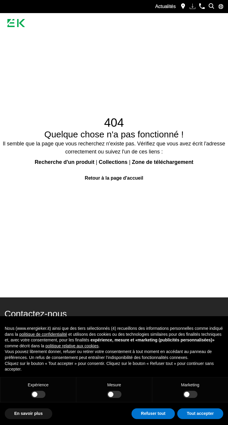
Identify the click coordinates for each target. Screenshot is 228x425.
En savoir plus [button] (28, 413)
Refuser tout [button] (153, 413)
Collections (113, 162)
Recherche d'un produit (64, 162)
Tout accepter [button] (200, 413)
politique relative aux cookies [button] (72, 346)
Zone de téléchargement (162, 162)
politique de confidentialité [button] (43, 334)
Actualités (165, 6)
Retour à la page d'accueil (114, 178)
